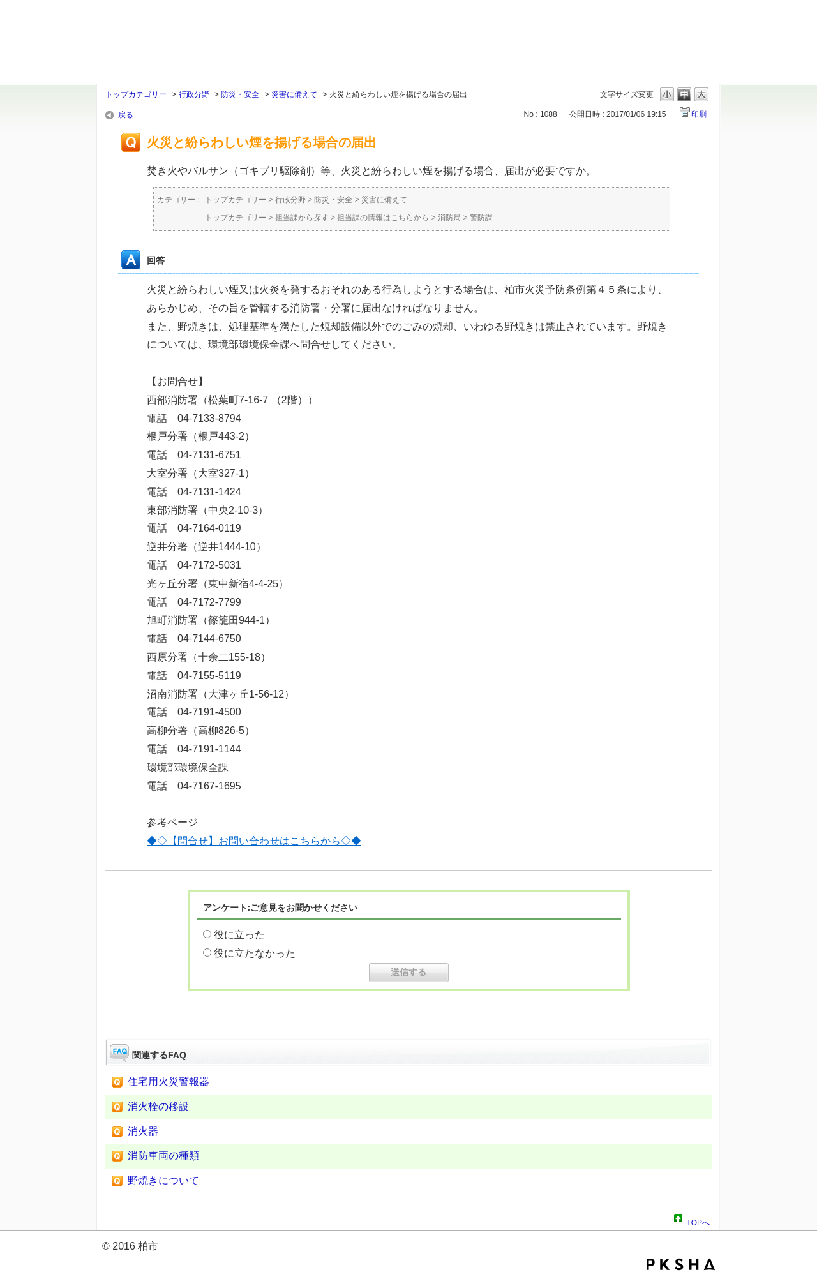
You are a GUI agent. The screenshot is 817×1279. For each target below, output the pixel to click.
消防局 (449, 217)
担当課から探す (302, 217)
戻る (125, 114)
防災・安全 (240, 94)
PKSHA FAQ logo (681, 1264)
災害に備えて (294, 94)
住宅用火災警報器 (168, 1081)
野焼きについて (163, 1180)
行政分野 (194, 94)
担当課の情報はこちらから (383, 217)
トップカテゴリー (136, 94)
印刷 (699, 114)
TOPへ (698, 1220)
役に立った (239, 934)
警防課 (481, 217)
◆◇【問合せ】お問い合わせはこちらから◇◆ (254, 840)
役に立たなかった (255, 953)
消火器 (143, 1131)
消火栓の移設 (158, 1106)
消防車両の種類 (163, 1155)
